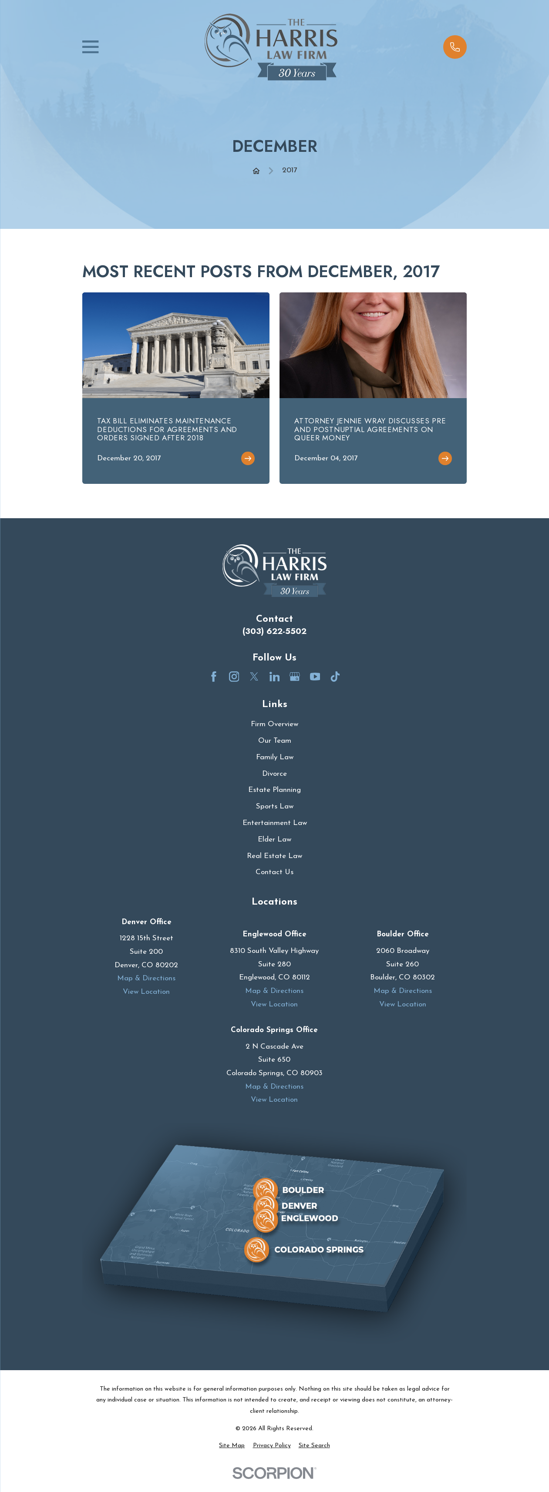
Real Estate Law (274, 856)
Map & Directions (146, 978)
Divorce (274, 774)
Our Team (274, 740)
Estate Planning (274, 790)
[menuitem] (232, 1446)
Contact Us (274, 872)
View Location (146, 992)
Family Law (274, 757)
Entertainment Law (275, 823)
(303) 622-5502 (274, 631)
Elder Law (274, 839)
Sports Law (274, 806)
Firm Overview (274, 724)
